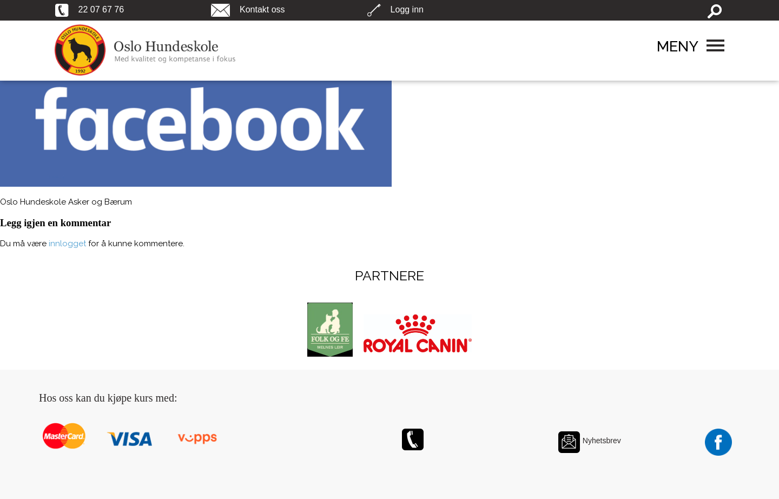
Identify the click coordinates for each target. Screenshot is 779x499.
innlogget (67, 243)
